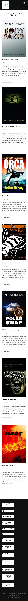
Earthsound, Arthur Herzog (10, 399)
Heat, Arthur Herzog (8, 465)
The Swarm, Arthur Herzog (10, 263)
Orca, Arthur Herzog (8, 196)
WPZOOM (17, 597)
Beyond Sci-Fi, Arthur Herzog (11, 126)
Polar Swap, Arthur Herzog (10, 330)
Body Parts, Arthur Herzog (10, 59)
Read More (7, 81)
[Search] (21, 2)
